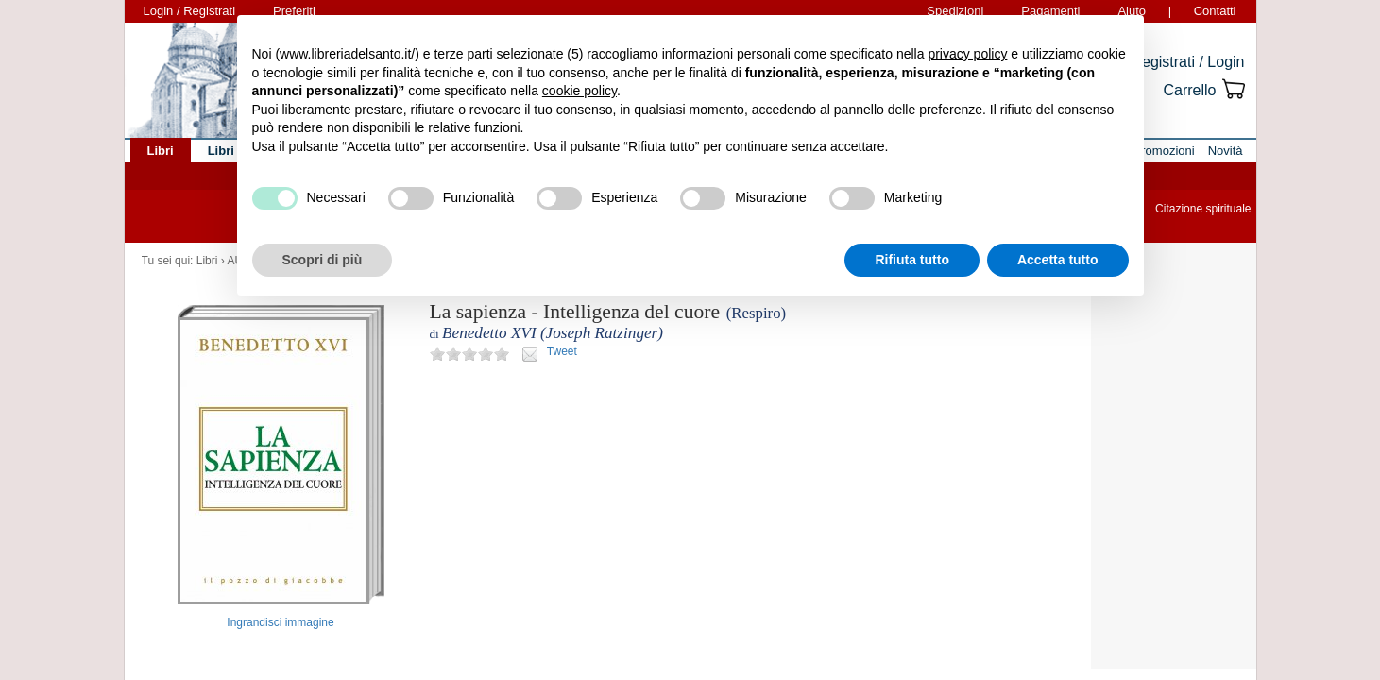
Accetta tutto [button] (1058, 259)
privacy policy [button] (967, 53)
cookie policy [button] (579, 90)
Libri (207, 260)
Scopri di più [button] (322, 259)
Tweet (562, 351)
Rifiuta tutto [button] (912, 259)
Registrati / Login (1187, 62)
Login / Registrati (190, 11)
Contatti (1215, 11)
